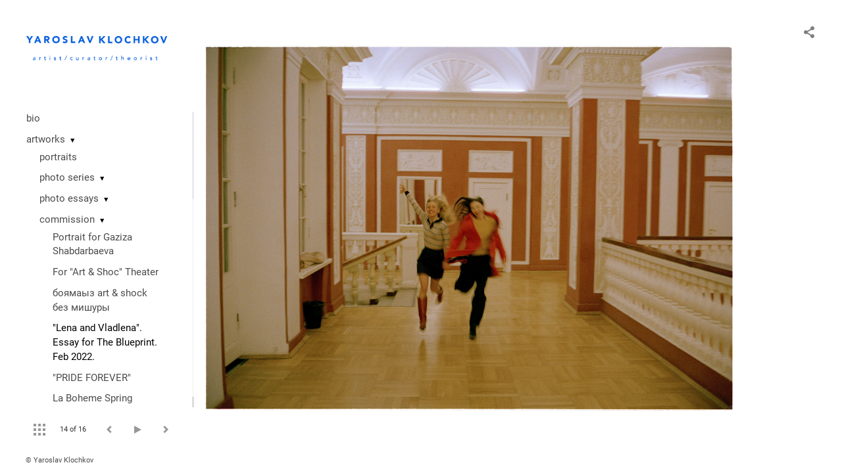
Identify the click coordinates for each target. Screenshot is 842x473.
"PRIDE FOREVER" (92, 378)
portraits (58, 157)
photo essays (69, 198)
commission (67, 219)
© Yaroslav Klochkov (59, 460)
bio (33, 118)
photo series (67, 177)
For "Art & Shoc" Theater (106, 272)
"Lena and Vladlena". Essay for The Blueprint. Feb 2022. (105, 342)
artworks (45, 139)
